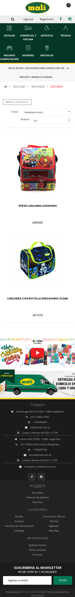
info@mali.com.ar (40, 427)
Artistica (19, 521)
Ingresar (28, 19)
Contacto (37, 554)
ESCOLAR (19, 86)
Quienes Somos (37, 545)
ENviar (63, 580)
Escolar (19, 516)
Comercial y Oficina (54, 516)
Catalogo (19, 530)
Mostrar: (25, 119)
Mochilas (54, 530)
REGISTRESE (32, 68)
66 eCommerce (28, 592)
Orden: (15, 111)
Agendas (54, 526)
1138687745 (40, 449)
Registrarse (46, 19)
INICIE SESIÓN (16, 68)
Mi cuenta (37, 492)
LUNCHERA (56, 86)
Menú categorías (17, 102)
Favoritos (37, 502)
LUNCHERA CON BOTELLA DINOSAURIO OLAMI (37, 298)
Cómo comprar (37, 550)
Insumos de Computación (19, 526)
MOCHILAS (38, 86)
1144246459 (40, 422)
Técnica (54, 521)
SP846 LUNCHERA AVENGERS (37, 206)
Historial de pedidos (37, 497)
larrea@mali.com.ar (40, 455)
